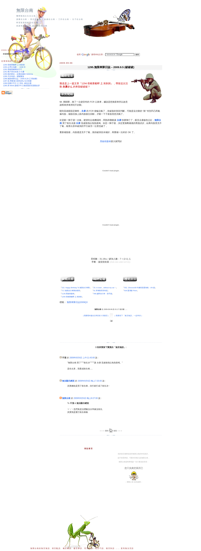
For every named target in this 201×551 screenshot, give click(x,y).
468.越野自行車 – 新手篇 (102, 294)
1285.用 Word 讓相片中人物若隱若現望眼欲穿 (21, 86)
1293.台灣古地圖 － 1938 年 (14, 67)
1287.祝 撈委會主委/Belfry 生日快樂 (17, 81)
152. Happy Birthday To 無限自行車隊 (76, 288)
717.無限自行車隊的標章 (71, 291)
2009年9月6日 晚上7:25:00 (90, 381)
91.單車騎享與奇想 (100, 291)
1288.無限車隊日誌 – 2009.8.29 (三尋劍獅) (20, 79)
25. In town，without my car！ (104, 288)
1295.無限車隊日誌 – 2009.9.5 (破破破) (111, 67)
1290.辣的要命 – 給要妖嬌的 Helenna (18, 74)
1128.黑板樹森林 (68, 294)
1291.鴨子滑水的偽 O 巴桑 (13, 72)
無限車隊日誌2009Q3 (77, 302)
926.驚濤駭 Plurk (130, 291)
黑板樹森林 (105, 141)
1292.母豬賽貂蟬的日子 (12, 69)
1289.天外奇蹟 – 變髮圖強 (13, 76)
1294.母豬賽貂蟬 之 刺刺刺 (96, 83)
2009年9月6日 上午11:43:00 (82, 358)
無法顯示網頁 (68, 381)
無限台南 (24, 10)
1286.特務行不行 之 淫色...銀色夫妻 (17, 83)
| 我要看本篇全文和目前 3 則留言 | (95, 316)
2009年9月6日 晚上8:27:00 (86, 398)
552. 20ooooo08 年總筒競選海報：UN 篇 (139, 288)
